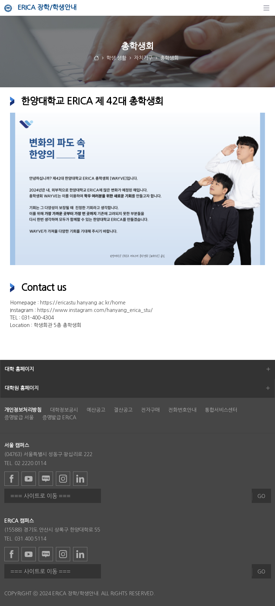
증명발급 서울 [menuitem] (19, 417)
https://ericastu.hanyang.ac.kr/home (83, 302)
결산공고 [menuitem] (123, 409)
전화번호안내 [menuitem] (182, 409)
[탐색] (266, 8)
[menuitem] (23, 409)
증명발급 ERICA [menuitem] (59, 417)
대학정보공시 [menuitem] (64, 409)
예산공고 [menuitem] (96, 409)
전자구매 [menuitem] (150, 409)
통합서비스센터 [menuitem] (221, 409)
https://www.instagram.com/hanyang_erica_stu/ (95, 310)
